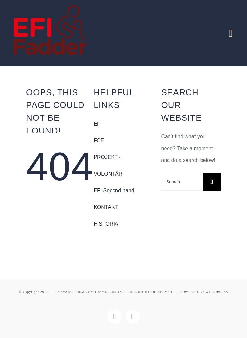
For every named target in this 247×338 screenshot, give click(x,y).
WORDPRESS (216, 292)
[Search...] (182, 182)
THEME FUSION (108, 292)
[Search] (212, 182)
